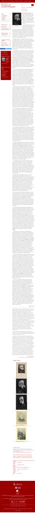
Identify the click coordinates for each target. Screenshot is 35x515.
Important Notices (30, 508)
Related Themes (4, 24)
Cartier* (32, 153)
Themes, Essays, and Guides (5, 68)
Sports (3, 69)
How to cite (4, 19)
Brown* (21, 145)
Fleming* (13, 229)
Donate (29, 1)
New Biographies (4, 52)
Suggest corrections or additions (22, 508)
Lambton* (23, 240)
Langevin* (24, 196)
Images (3, 18)
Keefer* (13, 100)
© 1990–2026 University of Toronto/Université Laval (26, 357)
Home (6, 1)
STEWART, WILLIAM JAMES (7, 59)
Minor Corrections (4, 54)
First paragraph (4, 15)
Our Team (16, 1)
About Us (12, 1)
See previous (4, 63)
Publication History (4, 33)
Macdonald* (22, 273)
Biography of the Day (5, 56)
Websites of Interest (18, 510)
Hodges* (32, 106)
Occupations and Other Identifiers (5, 40)
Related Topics (4, 26)
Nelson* (16, 41)
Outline (2, 14)
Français (3, 1)
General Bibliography (31, 356)
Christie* (32, 239)
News (9, 1)
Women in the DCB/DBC (4, 75)
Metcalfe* (30, 59)
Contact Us (21, 1)
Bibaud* (27, 239)
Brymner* (26, 215)
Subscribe (26, 1)
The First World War (5, 71)
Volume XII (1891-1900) (4, 3)
